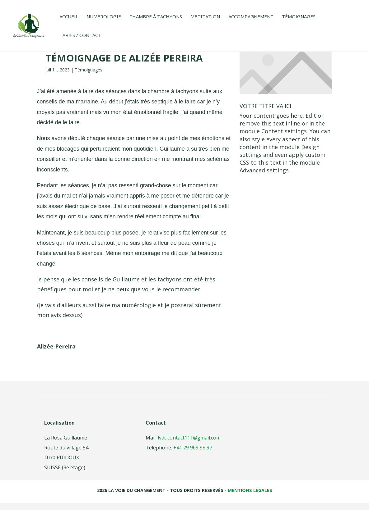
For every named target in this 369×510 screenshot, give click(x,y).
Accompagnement (250, 17)
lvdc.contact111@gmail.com (189, 437)
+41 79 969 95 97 (192, 447)
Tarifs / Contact (80, 35)
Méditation (205, 17)
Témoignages (298, 17)
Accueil (68, 17)
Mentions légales (250, 490)
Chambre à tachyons (155, 17)
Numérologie (103, 17)
